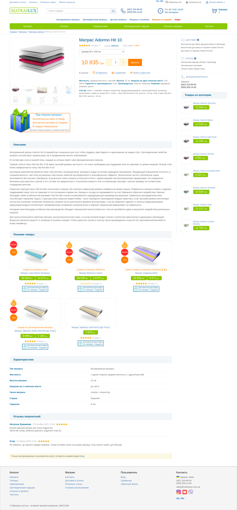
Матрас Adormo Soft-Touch (205, 137)
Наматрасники (17, 484)
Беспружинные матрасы (68, 20)
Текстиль (14, 494)
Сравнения (126, 480)
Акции (177, 20)
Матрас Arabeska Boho (146, 273)
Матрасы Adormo (36, 32)
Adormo (115, 46)
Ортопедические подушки (22, 487)
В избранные (101, 73)
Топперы (14, 480)
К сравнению (120, 73)
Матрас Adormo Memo (203, 120)
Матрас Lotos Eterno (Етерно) (35, 273)
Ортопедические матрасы (95, 20)
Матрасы (23, 32)
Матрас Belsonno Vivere (90, 273)
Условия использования (77, 487)
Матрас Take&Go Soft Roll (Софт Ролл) (91, 327)
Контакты (33, 2)
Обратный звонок (129, 484)
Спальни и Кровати (19, 491)
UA (157, 1)
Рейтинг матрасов (67, 2)
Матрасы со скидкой (162, 20)
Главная (13, 32)
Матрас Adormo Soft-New (204, 188)
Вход (82, 456)
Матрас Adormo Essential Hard (206, 171)
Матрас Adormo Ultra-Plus (204, 103)
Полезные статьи (73, 484)
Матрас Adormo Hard (202, 205)
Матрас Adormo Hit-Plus (203, 154)
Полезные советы (48, 2)
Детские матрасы (118, 20)
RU (161, 1)
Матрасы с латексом (139, 20)
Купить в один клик (141, 73)
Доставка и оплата (18, 2)
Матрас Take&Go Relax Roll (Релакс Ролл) (35, 331)
